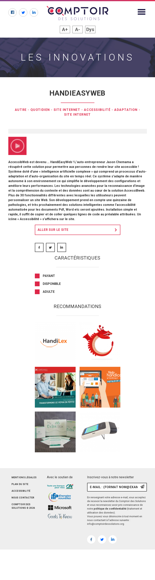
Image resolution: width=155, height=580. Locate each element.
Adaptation (126, 110)
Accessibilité (97, 110)
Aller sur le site (78, 304)
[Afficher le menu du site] (141, 12)
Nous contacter (22, 572)
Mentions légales (24, 552)
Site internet (67, 110)
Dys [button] (90, 29)
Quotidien (40, 110)
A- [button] (77, 29)
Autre (21, 110)
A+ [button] (65, 29)
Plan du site (20, 559)
